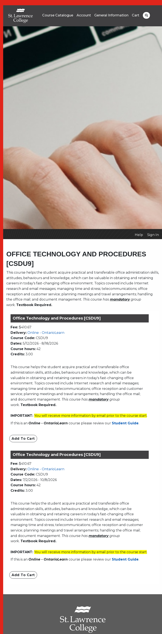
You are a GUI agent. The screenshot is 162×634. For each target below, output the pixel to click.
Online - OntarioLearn (45, 333)
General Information (111, 15)
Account (84, 15)
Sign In (153, 235)
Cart (135, 15)
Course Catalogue (57, 15)
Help (139, 235)
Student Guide (125, 423)
